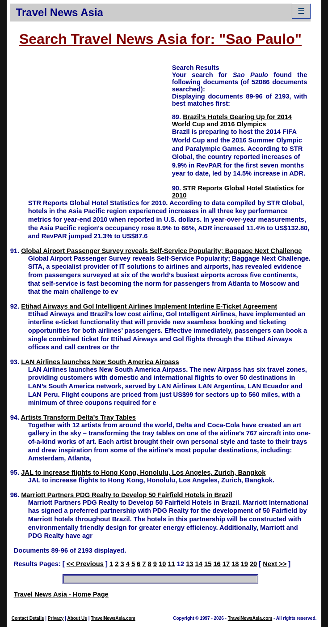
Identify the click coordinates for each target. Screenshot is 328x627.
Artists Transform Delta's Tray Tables (78, 417)
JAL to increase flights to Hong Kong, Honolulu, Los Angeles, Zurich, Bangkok (143, 472)
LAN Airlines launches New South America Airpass (100, 361)
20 (253, 563)
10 (162, 563)
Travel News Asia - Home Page (61, 594)
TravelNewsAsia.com (113, 618)
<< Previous (85, 563)
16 (216, 563)
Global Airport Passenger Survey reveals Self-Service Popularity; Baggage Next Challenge (161, 250)
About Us (77, 618)
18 (235, 563)
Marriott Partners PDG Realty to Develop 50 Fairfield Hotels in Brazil (126, 494)
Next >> (274, 563)
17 (226, 563)
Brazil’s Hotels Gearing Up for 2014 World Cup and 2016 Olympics (232, 120)
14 (198, 563)
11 (171, 563)
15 (207, 563)
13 (189, 563)
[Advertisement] (91, 126)
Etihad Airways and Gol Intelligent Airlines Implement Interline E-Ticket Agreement (149, 306)
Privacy (56, 618)
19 (244, 563)
